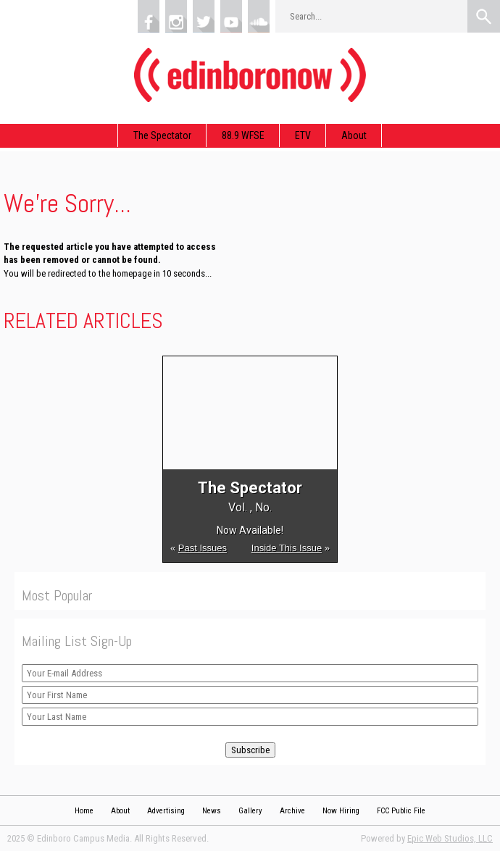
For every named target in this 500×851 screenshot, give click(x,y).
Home (84, 811)
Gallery (250, 811)
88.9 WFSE (243, 135)
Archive (292, 811)
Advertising (166, 811)
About (354, 135)
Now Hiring (340, 811)
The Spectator (162, 135)
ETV (303, 135)
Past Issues (202, 547)
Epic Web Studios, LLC (450, 838)
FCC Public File (401, 811)
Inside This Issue (286, 547)
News (211, 811)
